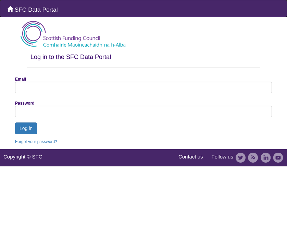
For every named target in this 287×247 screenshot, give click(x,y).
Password (25, 103)
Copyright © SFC (22, 157)
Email (20, 79)
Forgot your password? (36, 141)
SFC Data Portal (32, 9)
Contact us (190, 157)
